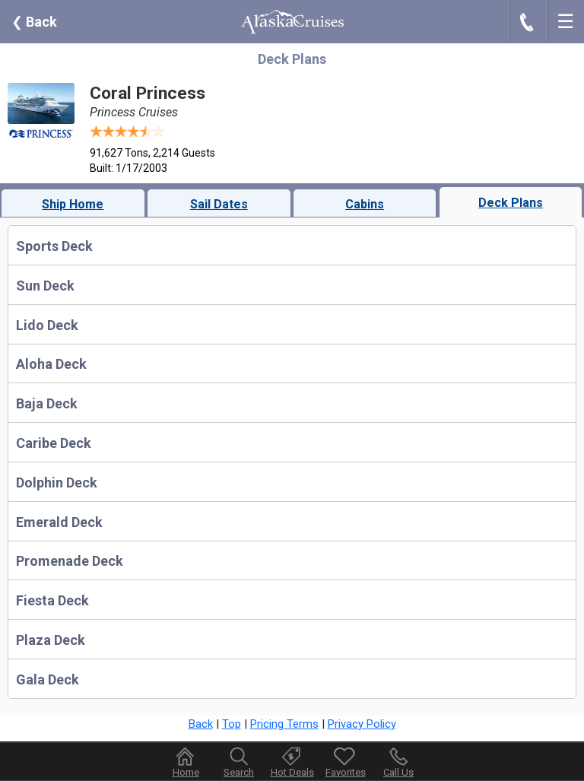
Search (239, 772)
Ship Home (72, 204)
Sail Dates (219, 204)
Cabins (364, 204)
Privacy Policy (362, 724)
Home (186, 772)
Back (34, 22)
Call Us (398, 772)
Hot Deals (292, 772)
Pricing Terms (284, 724)
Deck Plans (510, 202)
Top (231, 724)
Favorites (345, 762)
